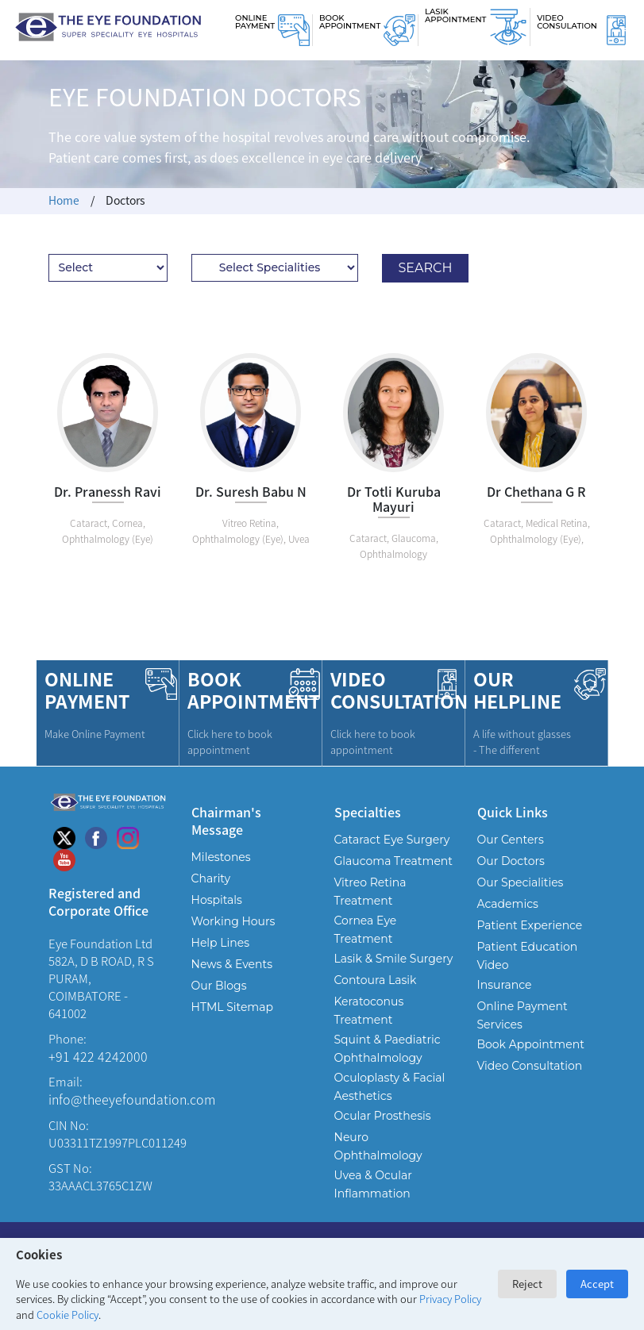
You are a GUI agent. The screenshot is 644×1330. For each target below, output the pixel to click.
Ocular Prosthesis (382, 1116)
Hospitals (216, 900)
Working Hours (233, 921)
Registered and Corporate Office (98, 901)
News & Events (231, 964)
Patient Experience (530, 925)
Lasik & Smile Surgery (393, 958)
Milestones (221, 857)
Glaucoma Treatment (393, 861)
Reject (527, 1283)
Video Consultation (530, 1066)
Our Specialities (520, 882)
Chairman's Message (226, 820)
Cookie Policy (67, 1314)
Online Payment (255, 22)
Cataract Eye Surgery (392, 839)
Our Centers (510, 839)
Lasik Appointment (455, 15)
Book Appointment (349, 22)
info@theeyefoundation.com (131, 1099)
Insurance (504, 985)
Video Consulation (567, 22)
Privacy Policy (450, 1298)
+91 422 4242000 (98, 1056)
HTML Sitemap (232, 1007)
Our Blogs (219, 985)
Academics (507, 904)
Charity (211, 878)
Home (63, 200)
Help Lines (220, 943)
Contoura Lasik (375, 980)
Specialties (367, 811)
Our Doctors (511, 861)
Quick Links (512, 811)
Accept (597, 1283)
